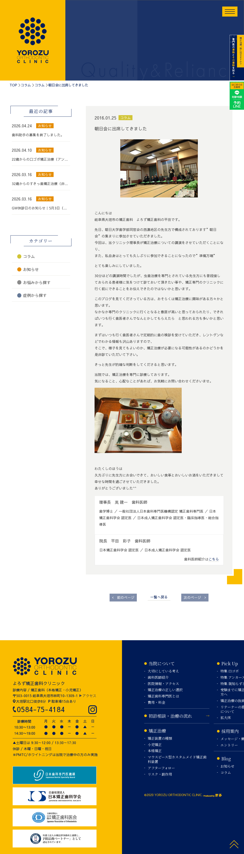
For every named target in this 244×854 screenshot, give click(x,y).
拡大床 (225, 718)
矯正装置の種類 (160, 738)
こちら (213, 559)
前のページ (123, 597)
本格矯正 (155, 751)
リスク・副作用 (160, 774)
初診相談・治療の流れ (170, 716)
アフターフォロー (161, 768)
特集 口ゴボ (229, 671)
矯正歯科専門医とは (163, 696)
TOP (13, 85)
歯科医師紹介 (158, 677)
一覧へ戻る (159, 597)
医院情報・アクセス (163, 684)
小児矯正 (155, 745)
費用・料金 (156, 702)
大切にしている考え (163, 671)
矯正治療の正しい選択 (165, 690)
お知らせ (227, 766)
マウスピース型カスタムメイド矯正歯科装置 (177, 759)
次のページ (195, 597)
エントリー (229, 745)
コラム (26, 85)
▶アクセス (87, 695)
